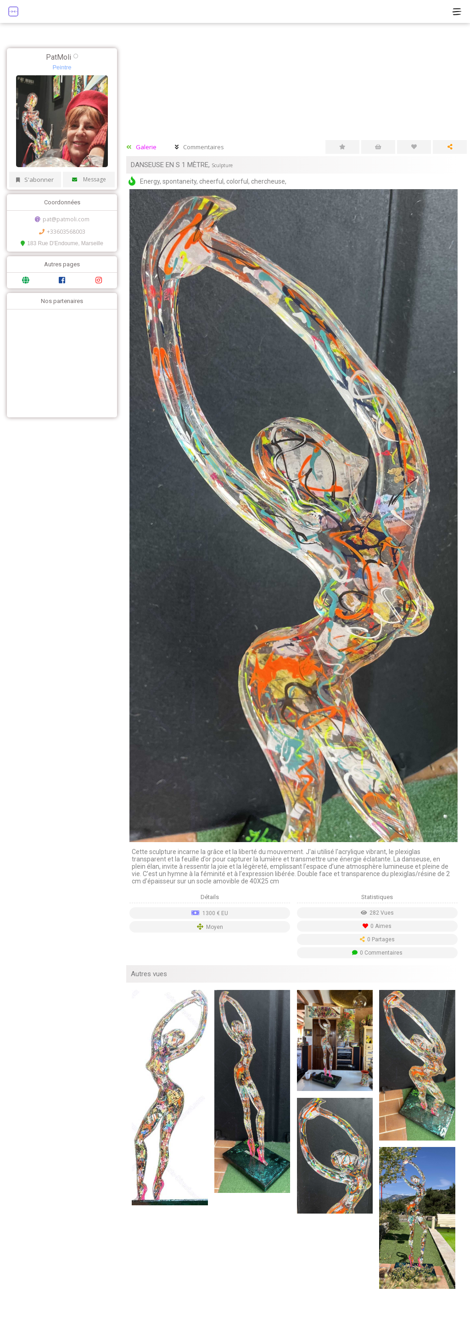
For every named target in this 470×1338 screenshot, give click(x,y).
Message (89, 179)
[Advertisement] (59, 362)
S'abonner (35, 179)
